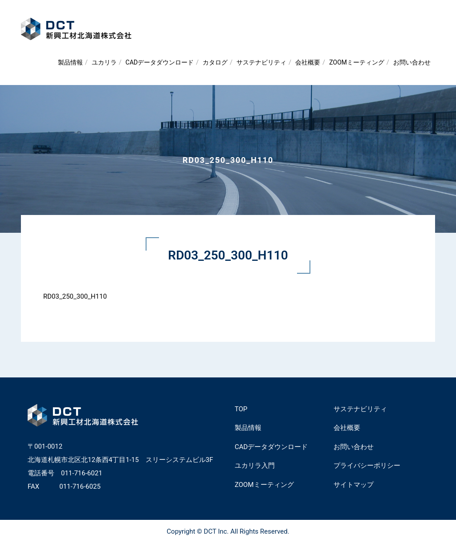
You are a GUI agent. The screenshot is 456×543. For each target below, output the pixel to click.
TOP (241, 409)
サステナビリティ (261, 62)
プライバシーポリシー (367, 466)
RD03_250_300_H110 (75, 296)
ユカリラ (104, 62)
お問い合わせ (412, 62)
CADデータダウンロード (160, 62)
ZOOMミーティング (356, 62)
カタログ (215, 62)
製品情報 (70, 62)
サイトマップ (354, 485)
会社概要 (307, 62)
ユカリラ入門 (255, 466)
